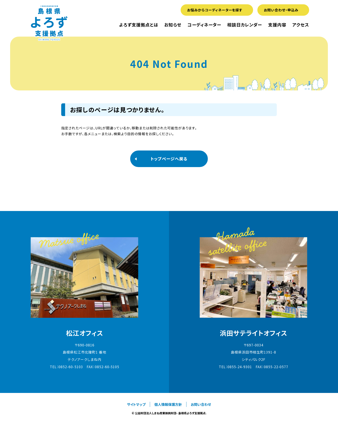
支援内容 (277, 24)
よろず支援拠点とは (138, 24)
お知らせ (172, 24)
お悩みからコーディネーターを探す (214, 9)
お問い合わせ (201, 404)
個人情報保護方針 (168, 404)
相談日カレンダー (244, 24)
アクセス (300, 24)
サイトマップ (136, 404)
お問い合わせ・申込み (281, 9)
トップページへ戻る (169, 159)
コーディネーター (204, 24)
